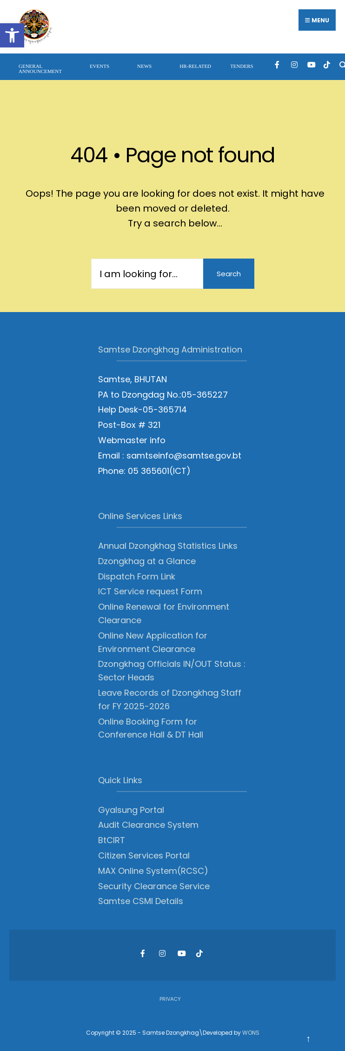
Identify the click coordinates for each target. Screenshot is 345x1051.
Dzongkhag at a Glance (147, 561)
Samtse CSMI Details (140, 901)
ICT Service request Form (150, 591)
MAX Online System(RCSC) (153, 871)
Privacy (170, 999)
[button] (12, 35)
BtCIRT (111, 840)
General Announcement (40, 68)
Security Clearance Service (154, 886)
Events (99, 66)
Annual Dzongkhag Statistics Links (168, 546)
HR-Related (195, 66)
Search (229, 274)
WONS (250, 1033)
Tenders (241, 66)
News (144, 66)
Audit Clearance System (148, 825)
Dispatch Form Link (136, 576)
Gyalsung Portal (131, 810)
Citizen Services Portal (144, 855)
